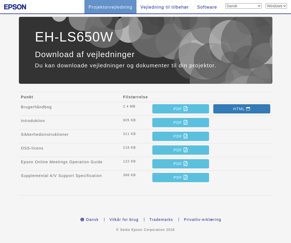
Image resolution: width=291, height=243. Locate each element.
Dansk (89, 219)
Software (207, 7)
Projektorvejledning (110, 7)
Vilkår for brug (124, 219)
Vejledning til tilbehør (165, 7)
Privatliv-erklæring (202, 219)
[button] (180, 108)
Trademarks (161, 219)
